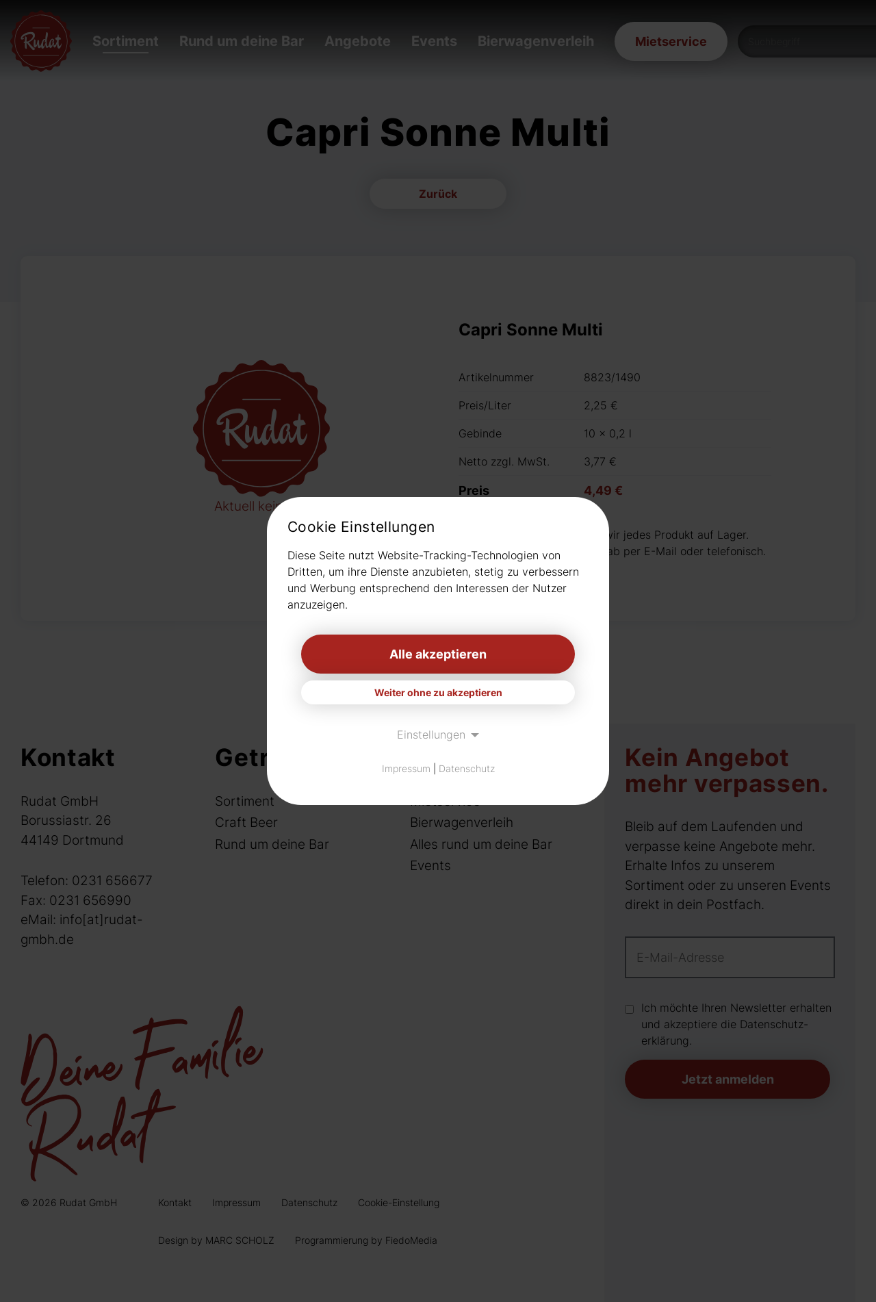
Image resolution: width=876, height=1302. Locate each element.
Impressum (406, 768)
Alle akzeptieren (438, 654)
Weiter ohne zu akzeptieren (438, 692)
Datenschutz (467, 768)
